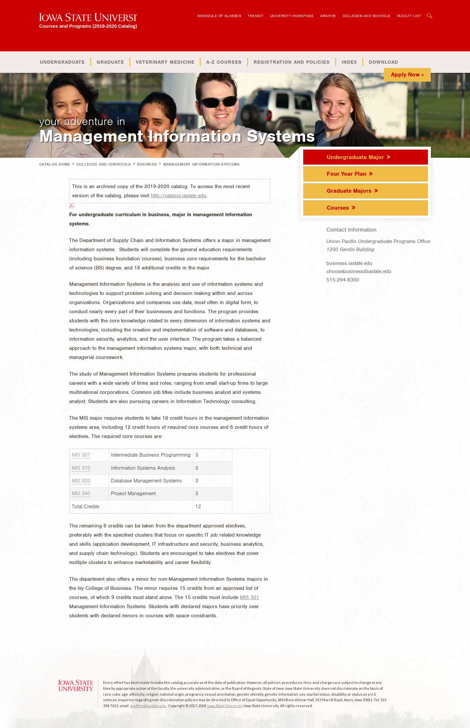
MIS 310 (81, 468)
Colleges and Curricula (103, 164)
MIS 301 (249, 597)
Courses (338, 207)
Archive (328, 15)
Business (147, 164)
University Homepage (292, 15)
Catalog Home (54, 164)
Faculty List (409, 15)
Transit (255, 15)
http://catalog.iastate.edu (178, 195)
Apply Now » (407, 74)
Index (349, 62)
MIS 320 (81, 480)
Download (383, 62)
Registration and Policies (292, 62)
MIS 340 (81, 493)
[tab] (365, 157)
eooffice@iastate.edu (148, 706)
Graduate (110, 62)
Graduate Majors (349, 190)
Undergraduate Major (355, 157)
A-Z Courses (224, 62)
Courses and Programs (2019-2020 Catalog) (88, 26)
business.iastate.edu (349, 263)
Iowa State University (225, 706)
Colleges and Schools (366, 15)
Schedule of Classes (219, 15)
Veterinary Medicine (165, 62)
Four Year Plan (346, 173)
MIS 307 (81, 455)
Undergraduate (62, 62)
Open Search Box (430, 12)
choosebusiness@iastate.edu (358, 271)
